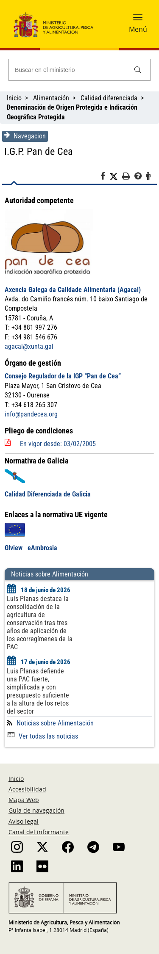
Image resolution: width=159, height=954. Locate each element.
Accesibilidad (27, 789)
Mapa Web (23, 800)
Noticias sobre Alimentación (55, 723)
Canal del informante (38, 832)
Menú (138, 29)
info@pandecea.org (31, 414)
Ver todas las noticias (42, 736)
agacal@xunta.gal (29, 346)
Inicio (14, 98)
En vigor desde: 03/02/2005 (58, 444)
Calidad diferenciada (109, 98)
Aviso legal (23, 821)
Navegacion (25, 136)
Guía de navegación (36, 810)
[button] (138, 20)
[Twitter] (115, 176)
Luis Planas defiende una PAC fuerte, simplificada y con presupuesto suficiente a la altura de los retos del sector (38, 691)
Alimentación (51, 98)
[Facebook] (104, 177)
